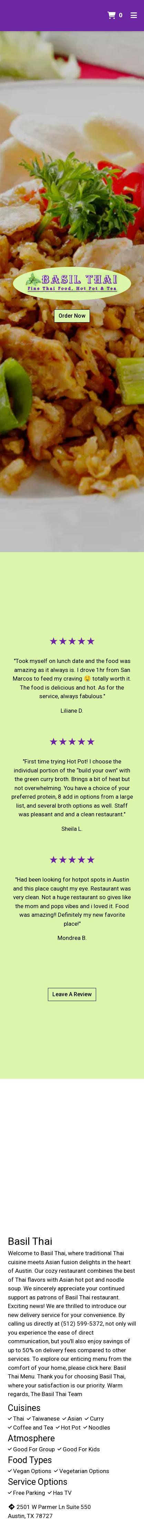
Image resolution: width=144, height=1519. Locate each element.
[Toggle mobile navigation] (133, 15)
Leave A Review (72, 994)
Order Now (72, 316)
